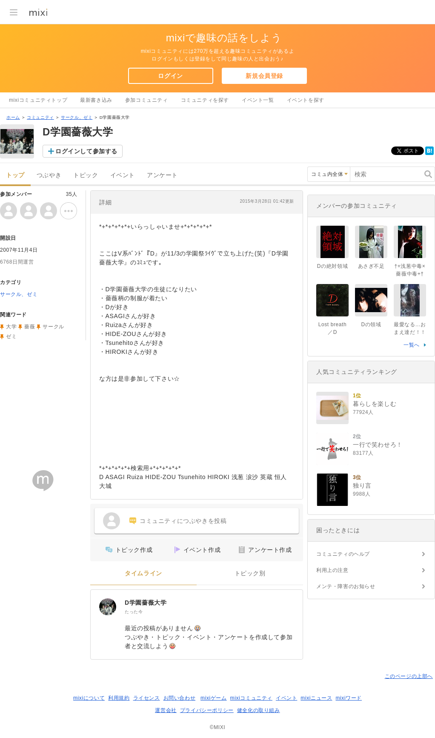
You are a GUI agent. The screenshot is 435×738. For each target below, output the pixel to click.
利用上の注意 (332, 570)
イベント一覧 (258, 100)
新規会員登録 (264, 75)
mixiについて (89, 698)
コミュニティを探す (205, 100)
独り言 (362, 485)
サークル (53, 327)
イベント (122, 175)
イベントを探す (305, 100)
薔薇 (29, 327)
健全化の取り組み (258, 710)
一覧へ (412, 345)
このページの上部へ (409, 676)
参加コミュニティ (146, 100)
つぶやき (49, 175)
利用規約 (118, 698)
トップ (15, 175)
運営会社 (165, 710)
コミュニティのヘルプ (343, 554)
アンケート (162, 175)
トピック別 (250, 573)
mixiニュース (316, 698)
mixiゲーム (213, 698)
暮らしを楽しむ (374, 403)
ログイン (170, 75)
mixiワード (348, 698)
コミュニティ (40, 117)
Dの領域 (371, 324)
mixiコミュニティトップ (38, 100)
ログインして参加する (86, 151)
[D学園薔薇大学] (107, 606)
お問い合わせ (179, 698)
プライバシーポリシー (207, 710)
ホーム (13, 117)
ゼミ (11, 336)
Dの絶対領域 (332, 266)
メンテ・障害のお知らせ (345, 586)
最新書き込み (96, 100)
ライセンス (146, 698)
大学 (11, 327)
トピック (85, 175)
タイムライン (143, 573)
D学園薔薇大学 (145, 602)
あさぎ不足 (371, 266)
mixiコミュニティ (251, 698)
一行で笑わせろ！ (378, 444)
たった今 (134, 611)
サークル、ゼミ (76, 117)
